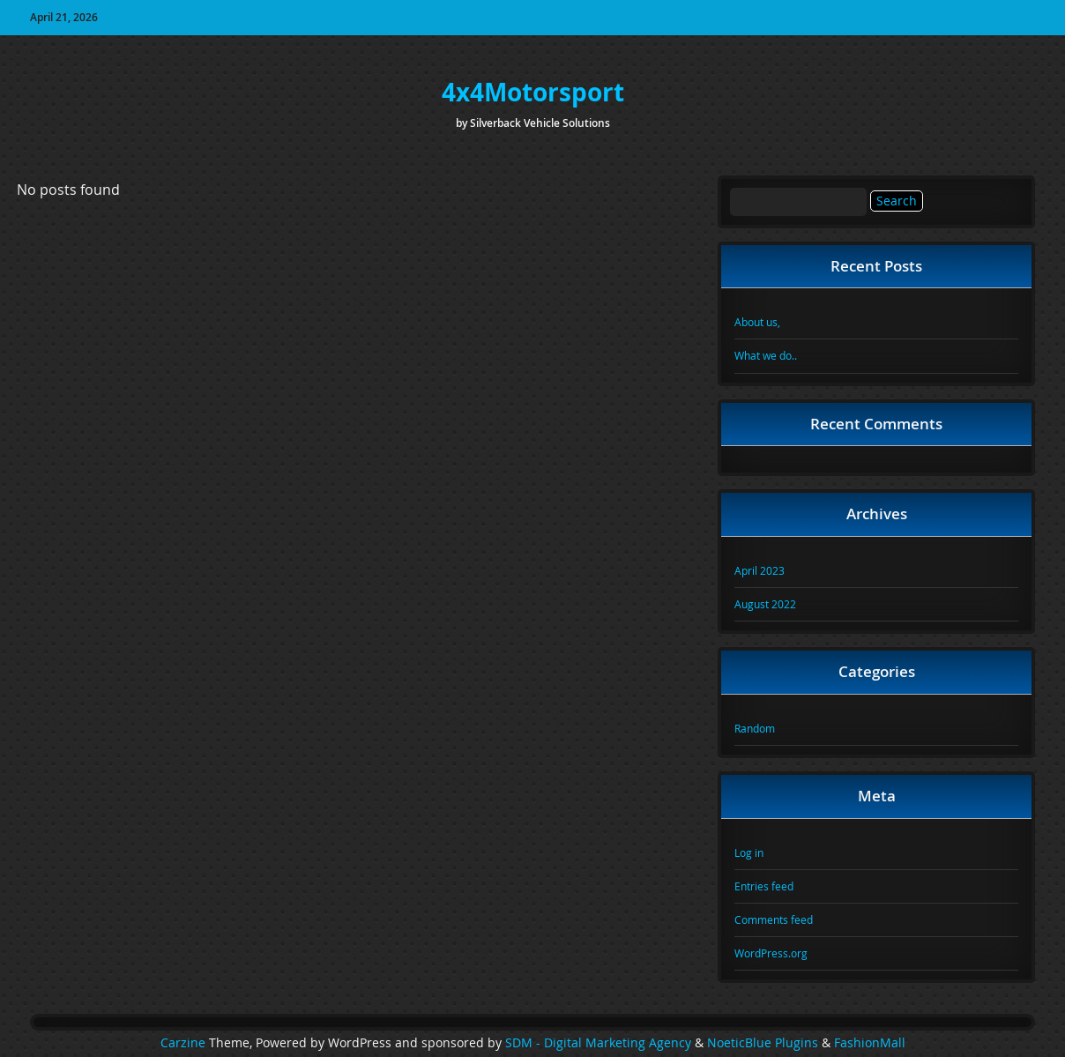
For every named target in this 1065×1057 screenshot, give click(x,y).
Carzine (184, 1043)
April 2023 (759, 570)
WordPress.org (771, 953)
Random (754, 728)
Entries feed (763, 886)
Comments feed (773, 919)
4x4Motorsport (533, 92)
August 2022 (765, 604)
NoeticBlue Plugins (762, 1043)
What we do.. (765, 355)
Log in (748, 852)
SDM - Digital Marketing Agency (598, 1043)
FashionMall (869, 1043)
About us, (757, 322)
